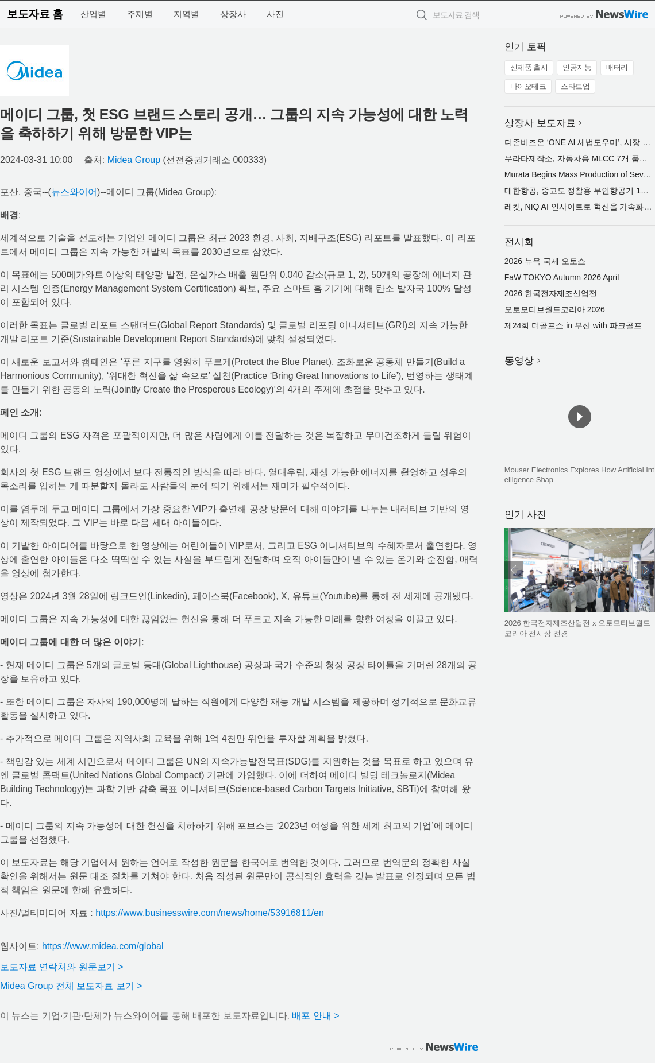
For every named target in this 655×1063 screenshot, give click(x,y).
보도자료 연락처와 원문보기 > (62, 967)
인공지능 (576, 67)
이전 (513, 570)
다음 (646, 570)
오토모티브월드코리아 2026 (554, 309)
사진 (275, 14)
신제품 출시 (529, 67)
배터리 (617, 67)
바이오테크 (528, 86)
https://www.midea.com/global (103, 946)
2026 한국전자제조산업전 (550, 293)
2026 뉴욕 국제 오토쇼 (544, 261)
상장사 (233, 14)
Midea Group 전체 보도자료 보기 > (71, 986)
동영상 (519, 360)
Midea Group (134, 160)
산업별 (93, 14)
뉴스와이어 (74, 192)
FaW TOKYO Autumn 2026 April (561, 277)
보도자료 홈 (35, 14)
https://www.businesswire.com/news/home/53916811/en (209, 913)
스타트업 (575, 86)
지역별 (186, 14)
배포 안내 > (315, 1016)
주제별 (140, 14)
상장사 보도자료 (540, 123)
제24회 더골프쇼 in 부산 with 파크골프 (573, 325)
